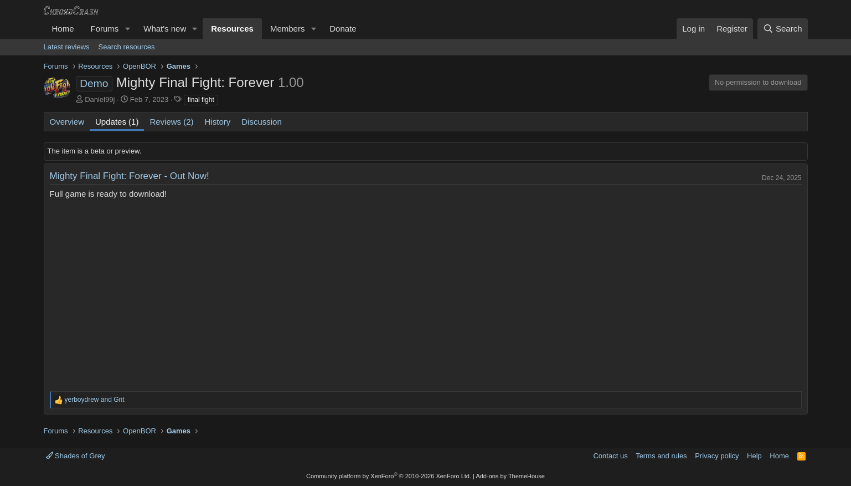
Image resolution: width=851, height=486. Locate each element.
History (218, 121)
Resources (232, 28)
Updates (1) (116, 121)
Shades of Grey (75, 456)
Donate (342, 28)
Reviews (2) (171, 121)
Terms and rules (661, 456)
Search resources (127, 47)
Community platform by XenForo (388, 476)
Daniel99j (100, 99)
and (95, 399)
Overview (67, 121)
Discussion (261, 121)
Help (754, 456)
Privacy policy (717, 456)
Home (63, 28)
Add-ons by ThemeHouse (510, 476)
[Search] (782, 28)
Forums (105, 28)
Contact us (610, 456)
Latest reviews (67, 47)
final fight (201, 100)
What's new (164, 28)
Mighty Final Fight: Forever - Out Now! (129, 176)
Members (287, 28)
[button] (127, 28)
